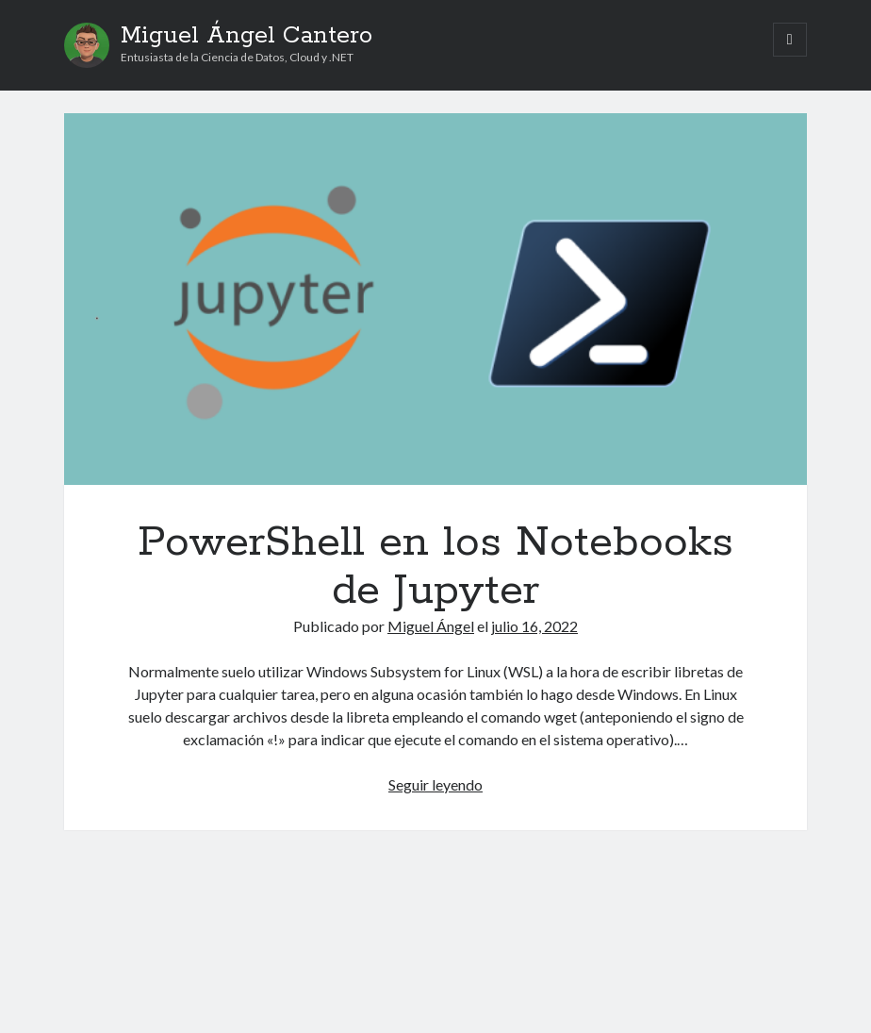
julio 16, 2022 (534, 626)
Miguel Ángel (430, 626)
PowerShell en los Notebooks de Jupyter (435, 299)
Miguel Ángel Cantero (246, 36)
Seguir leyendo (435, 784)
